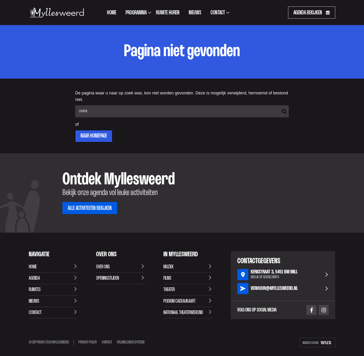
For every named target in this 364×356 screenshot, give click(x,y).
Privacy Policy (87, 342)
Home (111, 13)
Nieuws (195, 13)
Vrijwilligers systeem (130, 342)
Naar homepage (94, 136)
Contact (220, 13)
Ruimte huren (167, 13)
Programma (138, 13)
